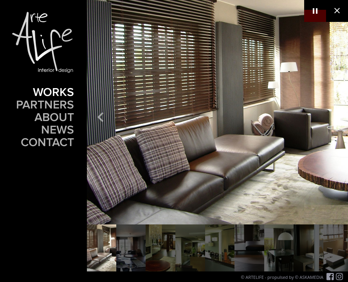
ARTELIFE (254, 277)
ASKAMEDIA (311, 277)
